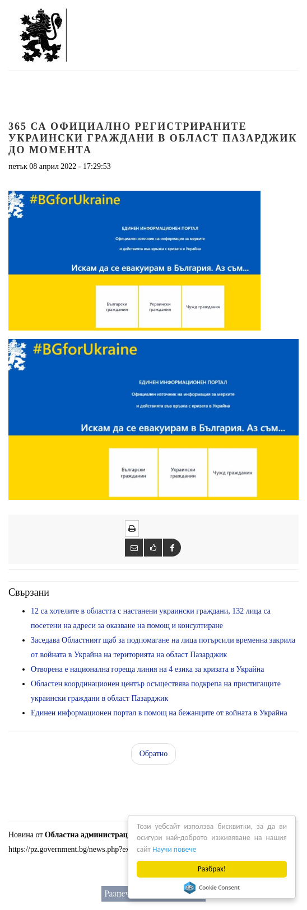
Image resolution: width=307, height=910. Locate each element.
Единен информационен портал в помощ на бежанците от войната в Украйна (159, 713)
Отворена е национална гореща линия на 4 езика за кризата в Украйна (147, 669)
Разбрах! (212, 869)
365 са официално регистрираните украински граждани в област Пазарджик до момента (152, 138)
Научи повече (174, 849)
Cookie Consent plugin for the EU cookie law (212, 887)
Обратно (153, 753)
